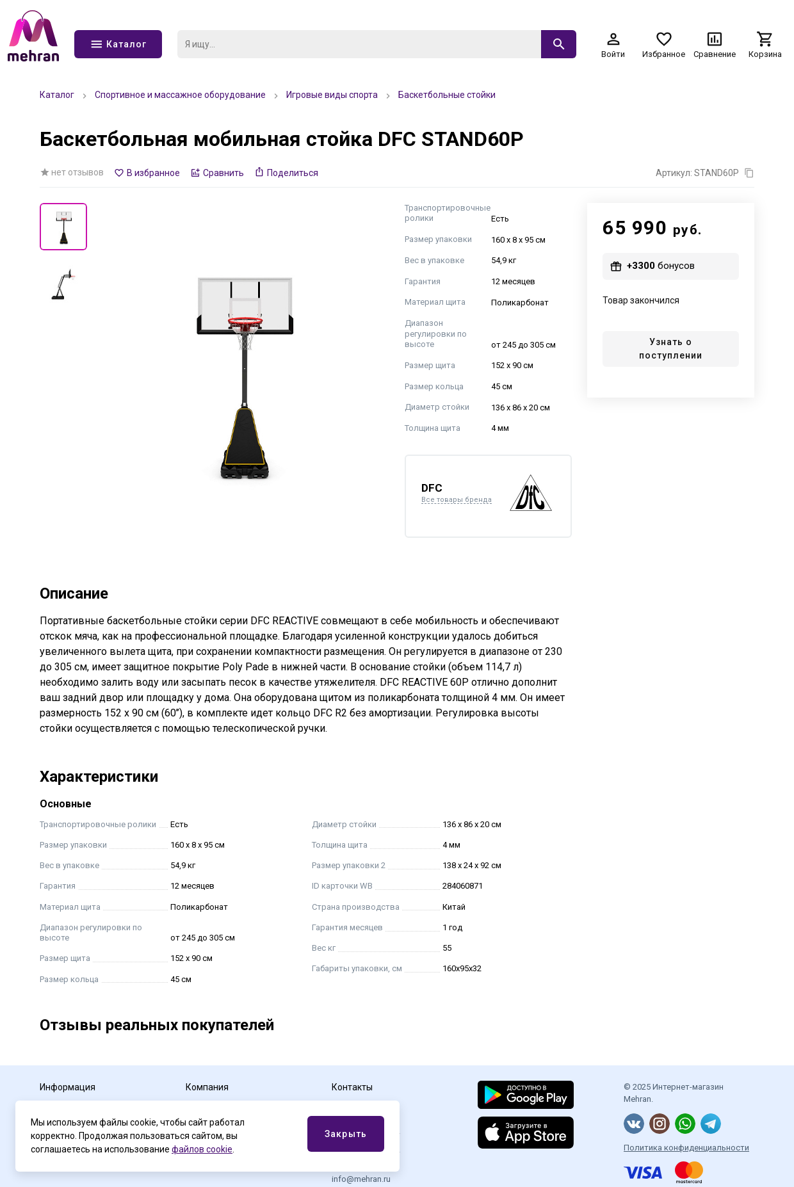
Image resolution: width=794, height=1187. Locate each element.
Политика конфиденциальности (686, 1147)
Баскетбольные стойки (447, 95)
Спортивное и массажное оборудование (180, 95)
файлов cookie (202, 1149)
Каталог (57, 95)
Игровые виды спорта (332, 95)
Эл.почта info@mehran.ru (361, 1174)
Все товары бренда (456, 500)
